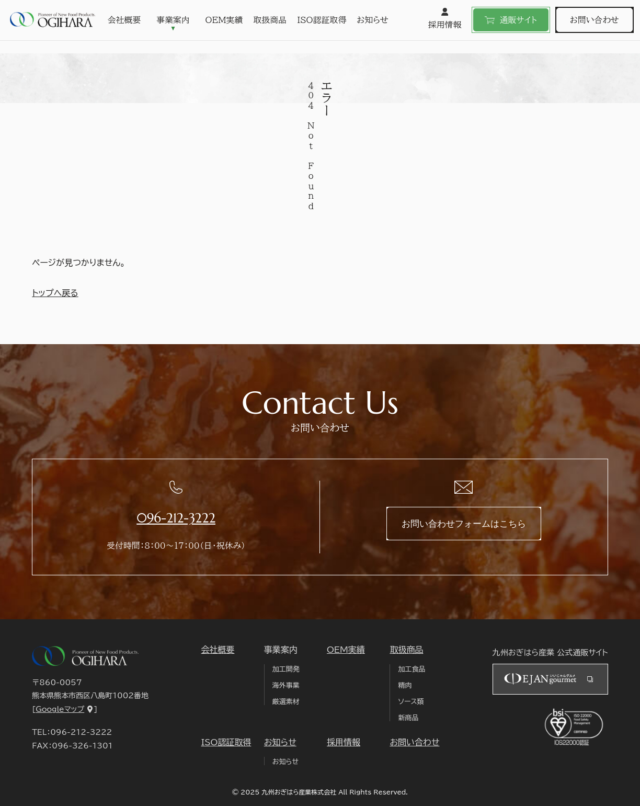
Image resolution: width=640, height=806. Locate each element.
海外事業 (286, 685)
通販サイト (511, 20)
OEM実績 (224, 20)
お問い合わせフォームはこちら (464, 523)
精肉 (405, 685)
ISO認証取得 (322, 20)
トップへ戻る (55, 293)
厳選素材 (286, 701)
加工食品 (411, 669)
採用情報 (444, 18)
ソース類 (411, 701)
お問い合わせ (594, 20)
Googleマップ (60, 709)
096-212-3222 (175, 518)
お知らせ (373, 20)
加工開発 (286, 669)
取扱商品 (270, 20)
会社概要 (124, 20)
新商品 (408, 717)
